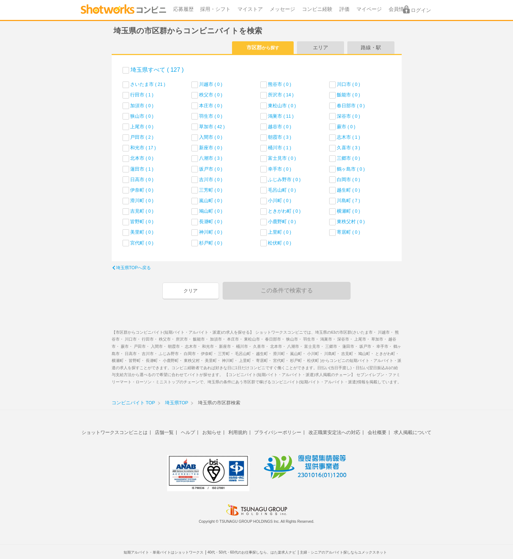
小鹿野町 (282, 221)
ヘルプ (188, 432)
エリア (320, 47)
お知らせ (211, 432)
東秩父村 (351, 221)
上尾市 (141, 126)
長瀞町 (210, 221)
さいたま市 (147, 84)
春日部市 (351, 105)
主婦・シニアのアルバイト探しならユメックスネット (343, 552)
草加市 (212, 126)
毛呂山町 (282, 190)
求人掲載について (412, 432)
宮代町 (141, 243)
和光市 (143, 147)
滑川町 (141, 200)
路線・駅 (371, 47)
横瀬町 (348, 211)
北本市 (141, 158)
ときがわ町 (284, 211)
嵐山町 (210, 200)
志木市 (348, 137)
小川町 (279, 200)
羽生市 (210, 116)
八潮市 (210, 158)
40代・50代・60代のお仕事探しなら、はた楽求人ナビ (251, 552)
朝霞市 (279, 137)
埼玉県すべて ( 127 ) (157, 70)
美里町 (141, 232)
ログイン (421, 10)
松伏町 (279, 243)
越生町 (348, 190)
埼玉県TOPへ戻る (133, 267)
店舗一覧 (164, 432)
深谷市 (348, 116)
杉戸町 (210, 243)
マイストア (250, 9)
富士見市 (282, 158)
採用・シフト (215, 9)
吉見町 (141, 211)
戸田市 (141, 137)
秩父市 (210, 94)
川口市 (348, 84)
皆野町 (141, 221)
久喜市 (348, 147)
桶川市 (279, 147)
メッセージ (282, 9)
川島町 (348, 200)
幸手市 (279, 169)
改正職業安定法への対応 (334, 432)
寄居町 (348, 232)
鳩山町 (210, 211)
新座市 (210, 147)
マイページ (369, 9)
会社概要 (377, 432)
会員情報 (399, 9)
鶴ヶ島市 (351, 169)
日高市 (141, 179)
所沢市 (281, 94)
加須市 (141, 105)
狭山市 (141, 116)
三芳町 (210, 190)
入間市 (210, 137)
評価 (344, 9)
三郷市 (348, 158)
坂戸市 (210, 169)
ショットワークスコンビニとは (115, 432)
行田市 (141, 94)
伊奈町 (141, 190)
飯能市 (348, 94)
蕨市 (346, 126)
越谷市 (279, 126)
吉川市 (210, 179)
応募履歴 (183, 9)
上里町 (279, 232)
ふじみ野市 (284, 179)
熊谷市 (279, 84)
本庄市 (210, 105)
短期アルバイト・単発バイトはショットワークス (163, 552)
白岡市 (348, 179)
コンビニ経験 (317, 9)
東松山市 (282, 105)
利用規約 (237, 432)
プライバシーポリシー (277, 432)
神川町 (210, 232)
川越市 (210, 84)
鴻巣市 (281, 116)
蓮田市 (141, 169)
